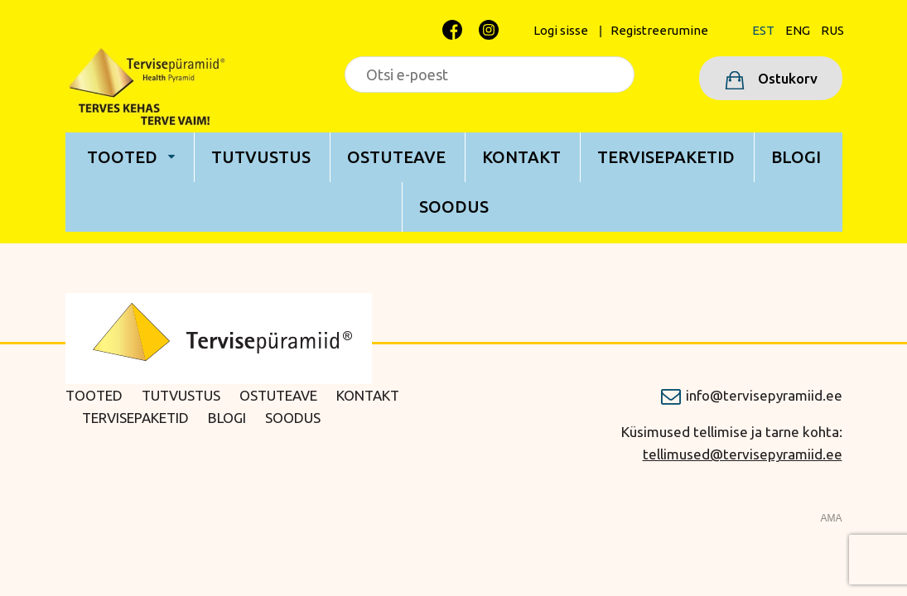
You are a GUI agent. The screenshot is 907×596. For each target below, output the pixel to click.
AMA (831, 518)
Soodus (454, 206)
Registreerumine (659, 30)
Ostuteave (396, 156)
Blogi (796, 156)
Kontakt (521, 156)
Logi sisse (560, 30)
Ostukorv (786, 78)
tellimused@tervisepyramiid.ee (742, 454)
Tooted (122, 156)
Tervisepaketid (666, 156)
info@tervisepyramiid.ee (764, 395)
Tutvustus (261, 156)
